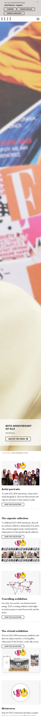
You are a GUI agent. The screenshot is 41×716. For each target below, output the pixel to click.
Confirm (10, 9)
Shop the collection (13, 504)
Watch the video (18, 439)
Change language (14, 13)
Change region (26, 9)
